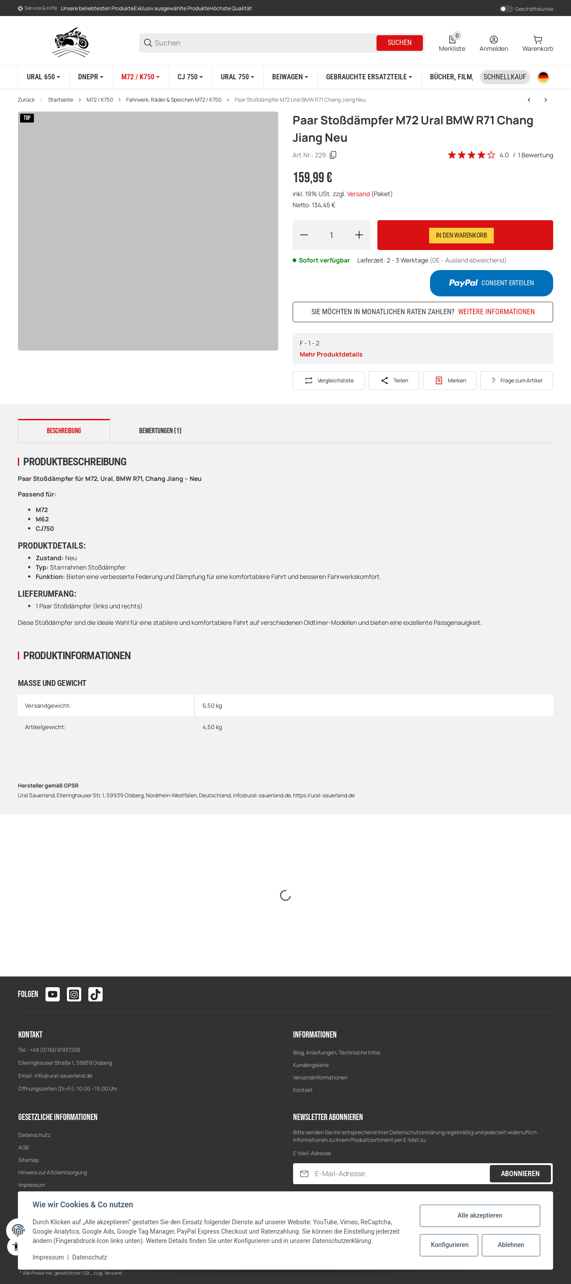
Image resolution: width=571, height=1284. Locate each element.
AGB (23, 1147)
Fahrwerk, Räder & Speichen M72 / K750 (173, 100)
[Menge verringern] (304, 235)
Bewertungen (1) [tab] (160, 431)
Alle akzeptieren (480, 1215)
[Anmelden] (494, 43)
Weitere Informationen (496, 312)
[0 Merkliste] (452, 43)
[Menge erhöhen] (359, 235)
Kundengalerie (311, 1065)
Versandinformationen (320, 1077)
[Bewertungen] (472, 155)
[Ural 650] (43, 77)
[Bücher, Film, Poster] (467, 77)
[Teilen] (393, 380)
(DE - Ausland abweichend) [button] (468, 260)
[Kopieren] (333, 155)
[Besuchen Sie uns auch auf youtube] (53, 994)
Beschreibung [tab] (64, 431)
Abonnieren (520, 1173)
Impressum (31, 1185)
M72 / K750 (100, 100)
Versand (359, 193)
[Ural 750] (237, 77)
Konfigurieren (449, 1244)
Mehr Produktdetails (331, 354)
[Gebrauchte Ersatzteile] (369, 77)
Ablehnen (511, 1244)
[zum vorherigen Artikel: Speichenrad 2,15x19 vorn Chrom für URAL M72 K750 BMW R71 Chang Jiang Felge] (529, 99)
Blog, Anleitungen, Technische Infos (336, 1052)
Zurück (26, 100)
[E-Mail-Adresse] (401, 1173)
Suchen (400, 42)
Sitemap (28, 1160)
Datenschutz (34, 1135)
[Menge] (331, 235)
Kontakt (303, 1090)
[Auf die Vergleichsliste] (329, 380)
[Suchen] (265, 43)
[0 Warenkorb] (537, 43)
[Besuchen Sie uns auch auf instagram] (74, 994)
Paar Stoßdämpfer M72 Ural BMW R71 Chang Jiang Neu (300, 100)
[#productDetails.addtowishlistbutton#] (450, 380)
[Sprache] (543, 77)
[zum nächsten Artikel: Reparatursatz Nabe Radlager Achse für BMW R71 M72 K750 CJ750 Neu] (545, 99)
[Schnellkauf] (505, 77)
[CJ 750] (190, 77)
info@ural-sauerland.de (63, 1075)
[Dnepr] (90, 77)
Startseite (60, 100)
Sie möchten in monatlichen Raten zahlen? (423, 312)
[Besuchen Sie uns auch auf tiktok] (95, 994)
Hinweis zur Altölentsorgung (52, 1172)
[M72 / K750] (140, 77)
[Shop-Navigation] (37, 8)
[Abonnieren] (304, 1173)
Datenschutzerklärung (417, 1132)
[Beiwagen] (290, 77)
